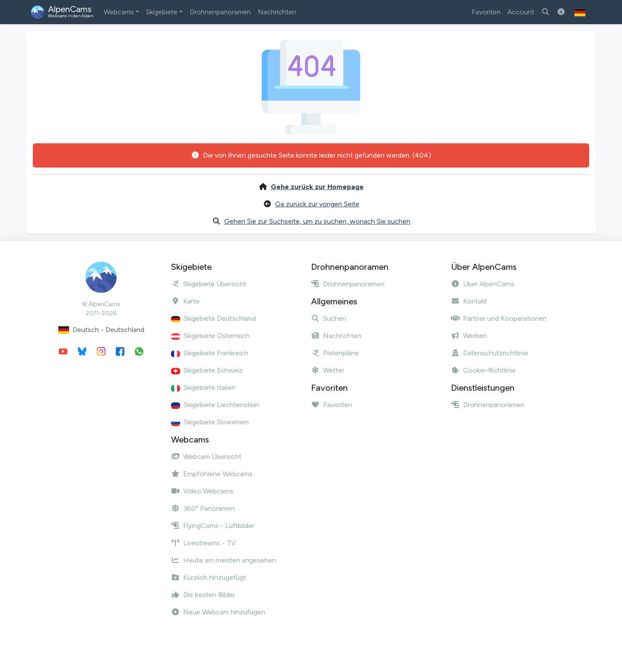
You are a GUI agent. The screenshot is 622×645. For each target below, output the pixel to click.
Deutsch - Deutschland (101, 330)
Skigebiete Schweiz (207, 370)
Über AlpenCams (482, 284)
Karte (185, 301)
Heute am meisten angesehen (223, 560)
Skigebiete (162, 12)
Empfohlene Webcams (212, 474)
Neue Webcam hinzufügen (218, 612)
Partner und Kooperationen (499, 318)
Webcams (119, 12)
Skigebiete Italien (203, 387)
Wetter (327, 370)
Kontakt (469, 301)
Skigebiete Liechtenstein (215, 405)
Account (521, 12)
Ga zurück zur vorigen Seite (317, 204)
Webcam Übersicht (206, 456)
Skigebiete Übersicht (208, 284)
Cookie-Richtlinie (483, 370)
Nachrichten (277, 12)
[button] (580, 12)
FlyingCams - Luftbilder (212, 526)
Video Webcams (202, 491)
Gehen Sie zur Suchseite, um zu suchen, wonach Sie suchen (317, 221)
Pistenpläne (335, 353)
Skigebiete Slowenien (210, 422)
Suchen (328, 318)
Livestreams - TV (203, 543)
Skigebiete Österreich (210, 336)
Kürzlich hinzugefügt (208, 577)
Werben (469, 336)
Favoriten (486, 12)
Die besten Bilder (203, 595)
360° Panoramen (203, 508)
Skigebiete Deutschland (213, 318)
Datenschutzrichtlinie (489, 353)
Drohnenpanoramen (220, 12)
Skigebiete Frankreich (209, 353)
